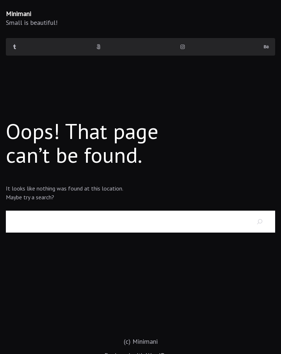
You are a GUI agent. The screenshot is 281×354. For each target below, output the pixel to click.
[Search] (260, 221)
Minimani (18, 14)
